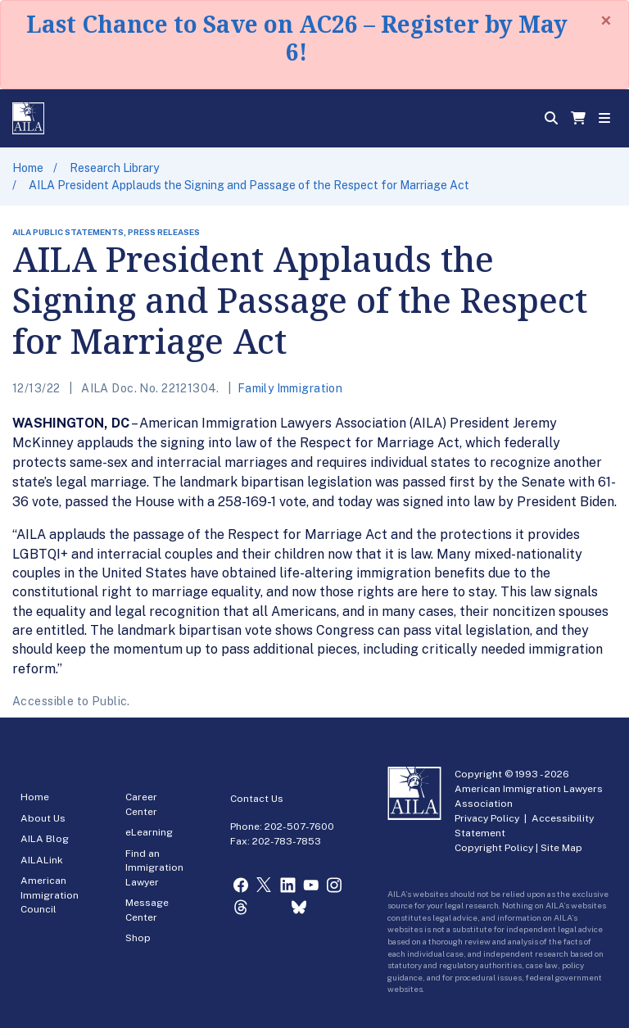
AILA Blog (44, 839)
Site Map (561, 848)
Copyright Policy (494, 848)
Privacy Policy (487, 818)
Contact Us (256, 798)
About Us (43, 818)
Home (27, 167)
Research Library (114, 167)
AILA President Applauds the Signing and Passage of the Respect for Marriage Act (249, 185)
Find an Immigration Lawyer (154, 868)
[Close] (606, 20)
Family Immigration (290, 388)
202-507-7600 (299, 826)
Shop (138, 938)
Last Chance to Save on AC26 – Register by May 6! (297, 37)
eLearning (149, 832)
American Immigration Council (49, 895)
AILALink (41, 860)
